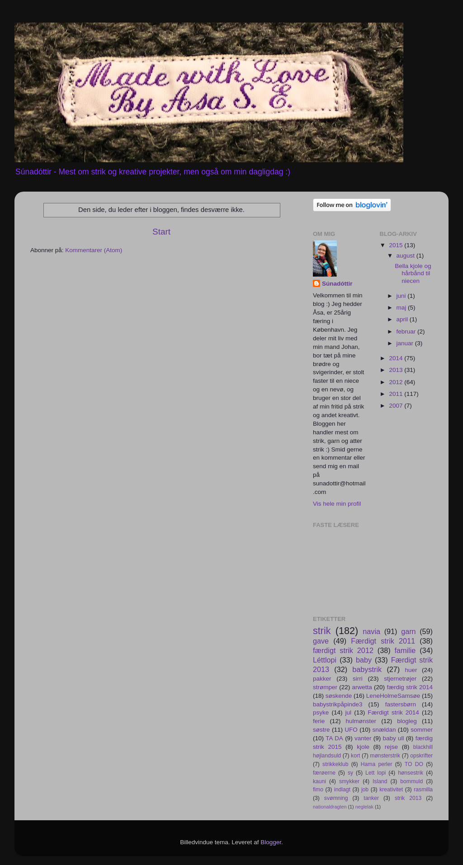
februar (407, 331)
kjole (363, 746)
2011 (396, 393)
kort (355, 755)
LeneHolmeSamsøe (393, 695)
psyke (321, 712)
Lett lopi (375, 773)
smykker (349, 781)
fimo (318, 789)
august (406, 255)
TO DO (414, 764)
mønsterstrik (385, 755)
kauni (319, 781)
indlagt (342, 789)
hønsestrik (410, 773)
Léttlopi (324, 660)
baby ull (393, 738)
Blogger (270, 842)
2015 (396, 245)
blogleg (407, 721)
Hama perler (376, 764)
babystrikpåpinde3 (338, 704)
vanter (363, 738)
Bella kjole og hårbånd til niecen (413, 273)
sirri (358, 678)
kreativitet (391, 789)
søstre (321, 729)
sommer (422, 729)
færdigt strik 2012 (343, 650)
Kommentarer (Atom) (93, 250)
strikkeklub (335, 764)
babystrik (367, 669)
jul (348, 712)
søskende (339, 695)
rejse (391, 746)
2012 (396, 382)
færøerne (324, 773)
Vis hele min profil (337, 503)
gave (321, 641)
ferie (319, 721)
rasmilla (423, 789)
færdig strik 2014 (410, 687)
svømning (336, 798)
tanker (371, 798)
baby (364, 660)
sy (350, 773)
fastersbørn (400, 704)
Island (380, 781)
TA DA (334, 738)
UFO (351, 729)
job (365, 789)
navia (371, 631)
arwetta (362, 687)
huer (411, 670)
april (403, 319)
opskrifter (421, 755)
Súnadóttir (337, 283)
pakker (322, 678)
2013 (396, 370)
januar (406, 343)
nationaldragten (329, 806)
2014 (396, 358)
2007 (396, 405)
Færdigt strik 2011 (383, 641)
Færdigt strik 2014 (393, 712)
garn (408, 631)
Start (161, 231)
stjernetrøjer (400, 678)
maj (402, 307)
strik (322, 630)
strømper (325, 687)
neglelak (364, 806)
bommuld (411, 781)
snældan (384, 729)
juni (402, 295)
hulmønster (361, 721)
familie (405, 650)
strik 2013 (408, 798)
